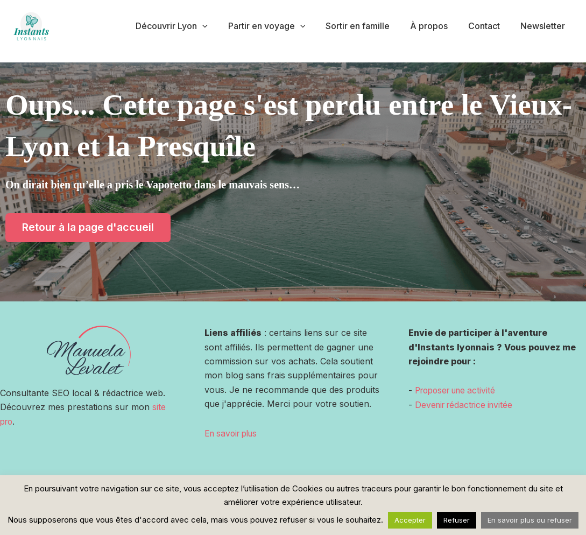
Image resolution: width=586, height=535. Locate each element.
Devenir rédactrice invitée (467, 404)
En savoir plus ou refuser (530, 520)
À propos (437, 25)
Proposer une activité (459, 390)
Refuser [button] (456, 520)
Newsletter (544, 25)
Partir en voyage (281, 26)
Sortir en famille (369, 25)
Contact (489, 25)
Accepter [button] (410, 520)
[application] (220, 26)
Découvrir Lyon (189, 26)
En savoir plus (233, 433)
